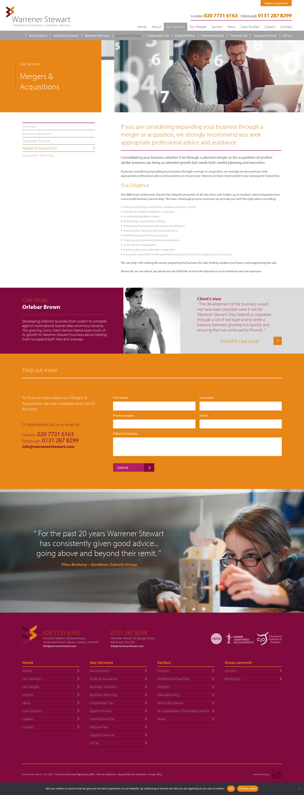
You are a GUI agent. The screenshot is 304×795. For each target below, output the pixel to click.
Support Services (265, 35)
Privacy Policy (155, 774)
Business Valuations (36, 133)
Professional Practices (173, 678)
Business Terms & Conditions (132, 774)
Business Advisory (97, 35)
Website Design (261, 774)
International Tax (212, 35)
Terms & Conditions (106, 774)
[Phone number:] (154, 424)
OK (231, 788)
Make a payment (276, 3)
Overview (29, 126)
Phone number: (123, 415)
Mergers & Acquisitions (39, 148)
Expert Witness (185, 35)
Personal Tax (238, 35)
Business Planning (128, 35)
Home (142, 26)
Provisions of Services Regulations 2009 (74, 774)
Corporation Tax (158, 35)
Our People (198, 26)
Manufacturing (168, 694)
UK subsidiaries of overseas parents (183, 710)
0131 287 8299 (129, 633)
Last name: (207, 398)
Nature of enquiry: (125, 433)
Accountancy (38, 35)
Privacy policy (247, 788)
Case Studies (250, 26)
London (231, 670)
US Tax (287, 35)
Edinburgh (266, 16)
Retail (161, 718)
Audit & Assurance (66, 35)
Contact (286, 26)
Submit (122, 467)
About (156, 26)
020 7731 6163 (61, 633)
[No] (299, 789)
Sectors (217, 26)
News (231, 26)
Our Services (175, 26)
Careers (269, 26)
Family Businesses (170, 702)
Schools (163, 670)
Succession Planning (37, 155)
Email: (205, 415)
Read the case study (239, 341)
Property (163, 686)
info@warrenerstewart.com (48, 446)
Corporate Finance (36, 140)
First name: (121, 398)
